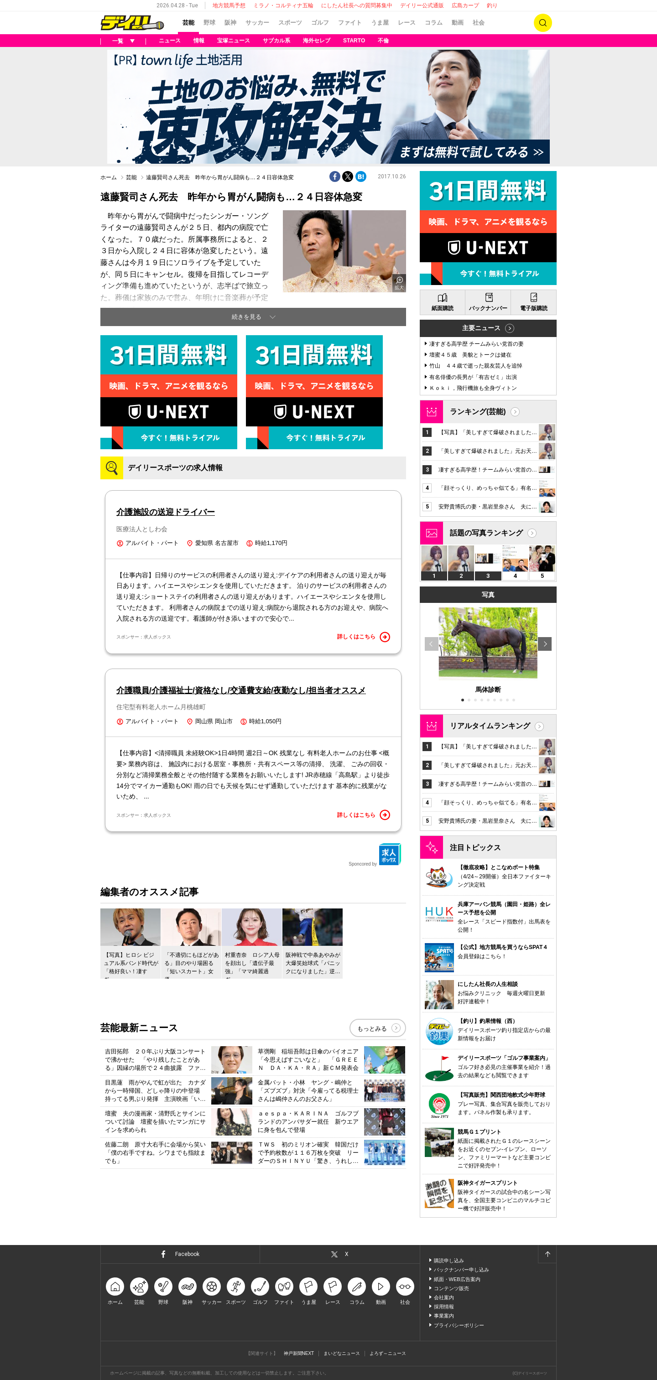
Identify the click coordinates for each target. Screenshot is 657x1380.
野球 (209, 22)
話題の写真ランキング (486, 533)
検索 (543, 23)
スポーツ (290, 22)
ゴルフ (320, 22)
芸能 (188, 22)
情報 (198, 40)
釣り (492, 5)
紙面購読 (443, 308)
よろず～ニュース (388, 1353)
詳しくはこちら (363, 637)
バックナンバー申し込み (461, 1269)
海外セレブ (316, 40)
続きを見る (246, 316)
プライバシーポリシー (459, 1325)
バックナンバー (488, 308)
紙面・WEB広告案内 (457, 1279)
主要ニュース (481, 328)
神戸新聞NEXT (299, 1353)
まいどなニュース (341, 1353)
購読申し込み (449, 1260)
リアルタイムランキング (490, 726)
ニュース (170, 40)
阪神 (230, 22)
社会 (479, 22)
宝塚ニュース (233, 40)
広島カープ (465, 5)
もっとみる (372, 1028)
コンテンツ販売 (451, 1288)
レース (407, 22)
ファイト (350, 22)
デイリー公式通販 (422, 5)
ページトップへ (547, 1254)
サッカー (257, 22)
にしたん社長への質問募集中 (356, 5)
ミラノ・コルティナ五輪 (283, 5)
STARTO (354, 40)
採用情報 (444, 1306)
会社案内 (444, 1297)
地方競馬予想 (229, 5)
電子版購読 (534, 308)
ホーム (108, 177)
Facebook (187, 1254)
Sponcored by (375, 854)
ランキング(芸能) (478, 411)
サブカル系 (276, 40)
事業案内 (444, 1315)
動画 (458, 22)
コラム (434, 22)
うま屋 (380, 22)
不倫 (383, 40)
